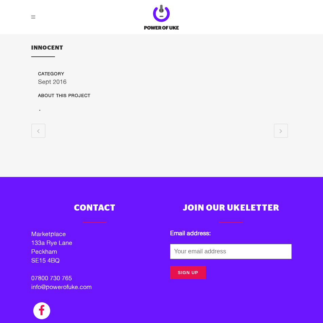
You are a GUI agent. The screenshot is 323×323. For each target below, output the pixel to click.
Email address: (190, 233)
